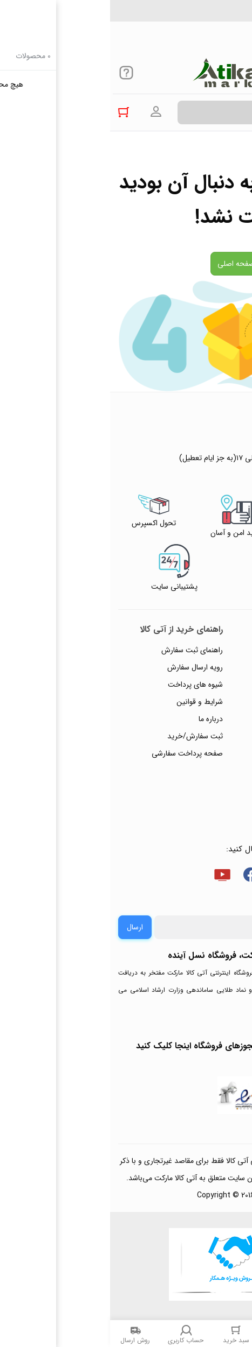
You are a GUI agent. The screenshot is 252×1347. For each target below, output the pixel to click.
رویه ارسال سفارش (85, 667)
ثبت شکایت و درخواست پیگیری (199, 779)
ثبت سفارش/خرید (85, 736)
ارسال (25, 927)
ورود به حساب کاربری (45, 111)
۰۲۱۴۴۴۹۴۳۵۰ (206, 15)
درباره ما (100, 719)
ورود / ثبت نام (213, 753)
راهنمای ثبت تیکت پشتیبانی (193, 650)
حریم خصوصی (213, 702)
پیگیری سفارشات (211, 719)
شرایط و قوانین (89, 702)
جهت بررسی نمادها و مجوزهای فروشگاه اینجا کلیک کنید (126, 1046)
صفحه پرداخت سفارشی (77, 753)
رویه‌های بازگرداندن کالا (201, 684)
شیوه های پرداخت (85, 684)
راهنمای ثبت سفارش (82, 650)
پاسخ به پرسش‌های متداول (195, 667)
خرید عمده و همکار (207, 805)
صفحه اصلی (126, 264)
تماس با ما (220, 736)
